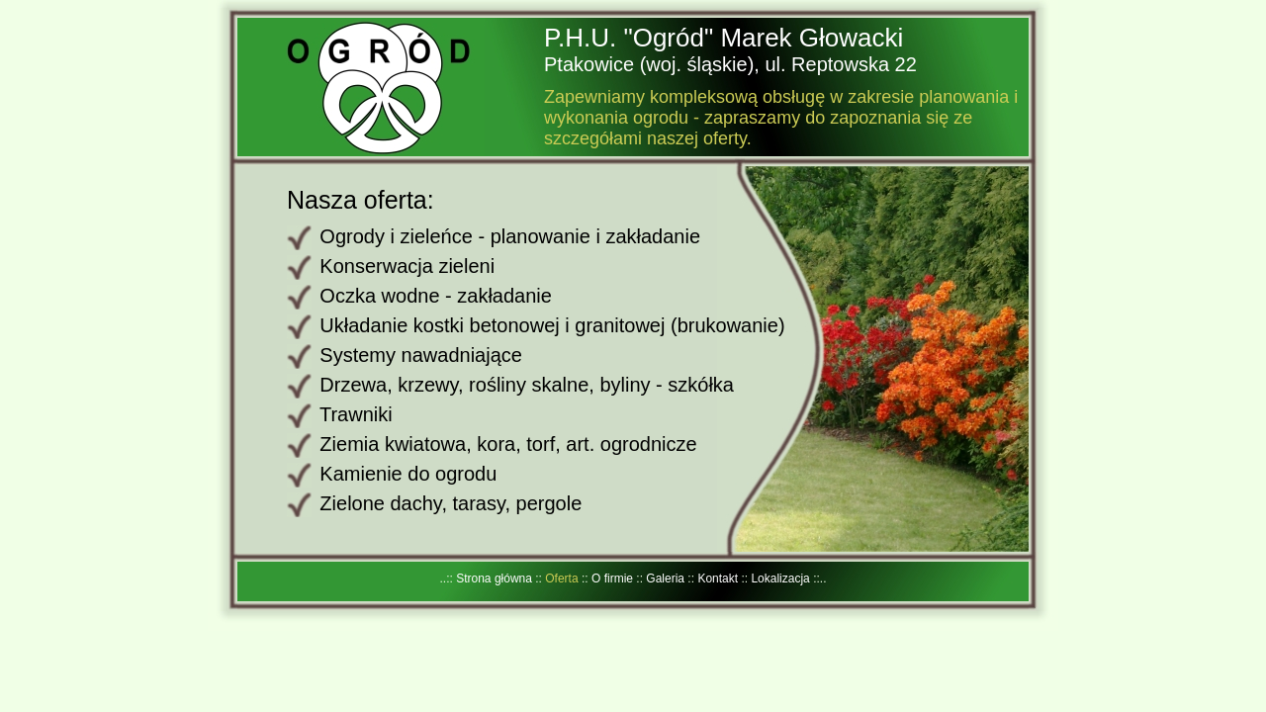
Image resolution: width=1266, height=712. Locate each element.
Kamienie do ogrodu (408, 474)
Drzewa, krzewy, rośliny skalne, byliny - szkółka (526, 385)
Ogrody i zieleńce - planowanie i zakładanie (509, 236)
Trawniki (356, 414)
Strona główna (495, 578)
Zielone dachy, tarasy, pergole (450, 503)
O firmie (613, 578)
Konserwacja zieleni (407, 266)
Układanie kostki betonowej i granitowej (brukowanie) (551, 325)
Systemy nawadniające (420, 355)
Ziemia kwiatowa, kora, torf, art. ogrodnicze (507, 444)
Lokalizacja (782, 578)
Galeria (666, 578)
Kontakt (719, 578)
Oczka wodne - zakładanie (435, 296)
